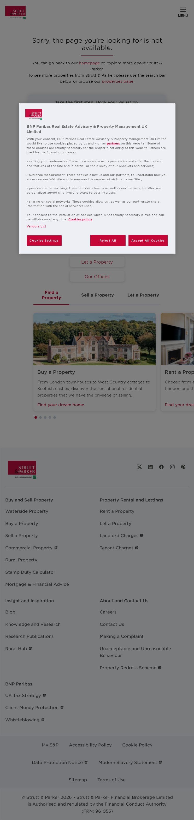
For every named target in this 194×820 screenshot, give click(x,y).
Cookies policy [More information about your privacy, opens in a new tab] (80, 219)
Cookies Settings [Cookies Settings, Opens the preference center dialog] (44, 240)
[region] (97, 178)
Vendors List (36, 226)
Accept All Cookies (147, 240)
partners (113, 143)
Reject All (107, 240)
